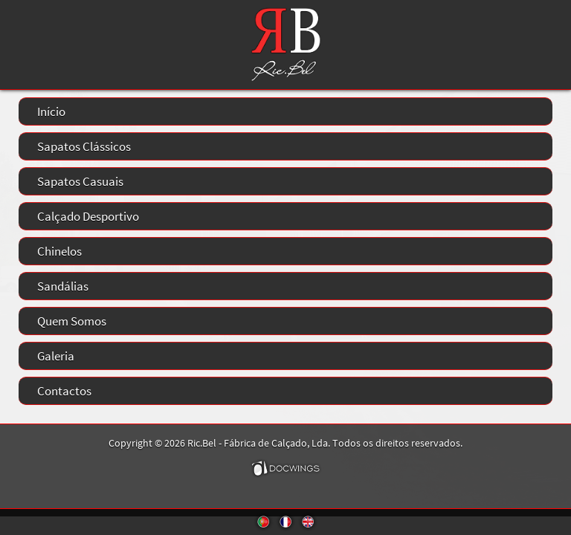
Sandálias (62, 286)
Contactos (64, 391)
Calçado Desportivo (88, 216)
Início (51, 111)
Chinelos (59, 251)
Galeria (55, 356)
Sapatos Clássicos (84, 146)
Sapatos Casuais (80, 181)
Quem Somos (71, 321)
